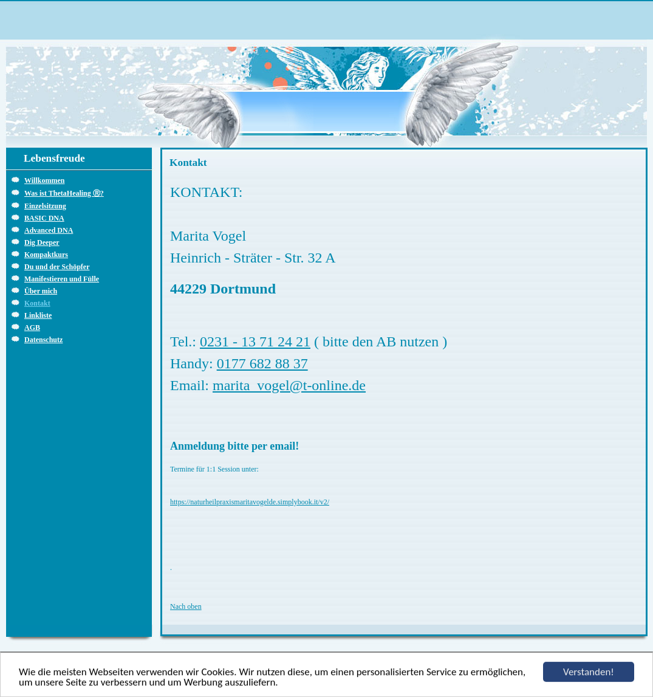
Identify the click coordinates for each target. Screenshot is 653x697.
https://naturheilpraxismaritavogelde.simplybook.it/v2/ (249, 502)
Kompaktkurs (46, 254)
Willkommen (44, 180)
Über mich (40, 291)
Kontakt (37, 303)
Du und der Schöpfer (56, 267)
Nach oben (186, 606)
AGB (32, 327)
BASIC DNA (44, 218)
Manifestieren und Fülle (61, 279)
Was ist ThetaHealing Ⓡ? (64, 193)
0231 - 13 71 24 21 (255, 341)
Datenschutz (43, 339)
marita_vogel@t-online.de (289, 385)
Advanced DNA (48, 230)
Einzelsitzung (45, 206)
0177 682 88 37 (262, 363)
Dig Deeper (42, 242)
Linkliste (38, 315)
